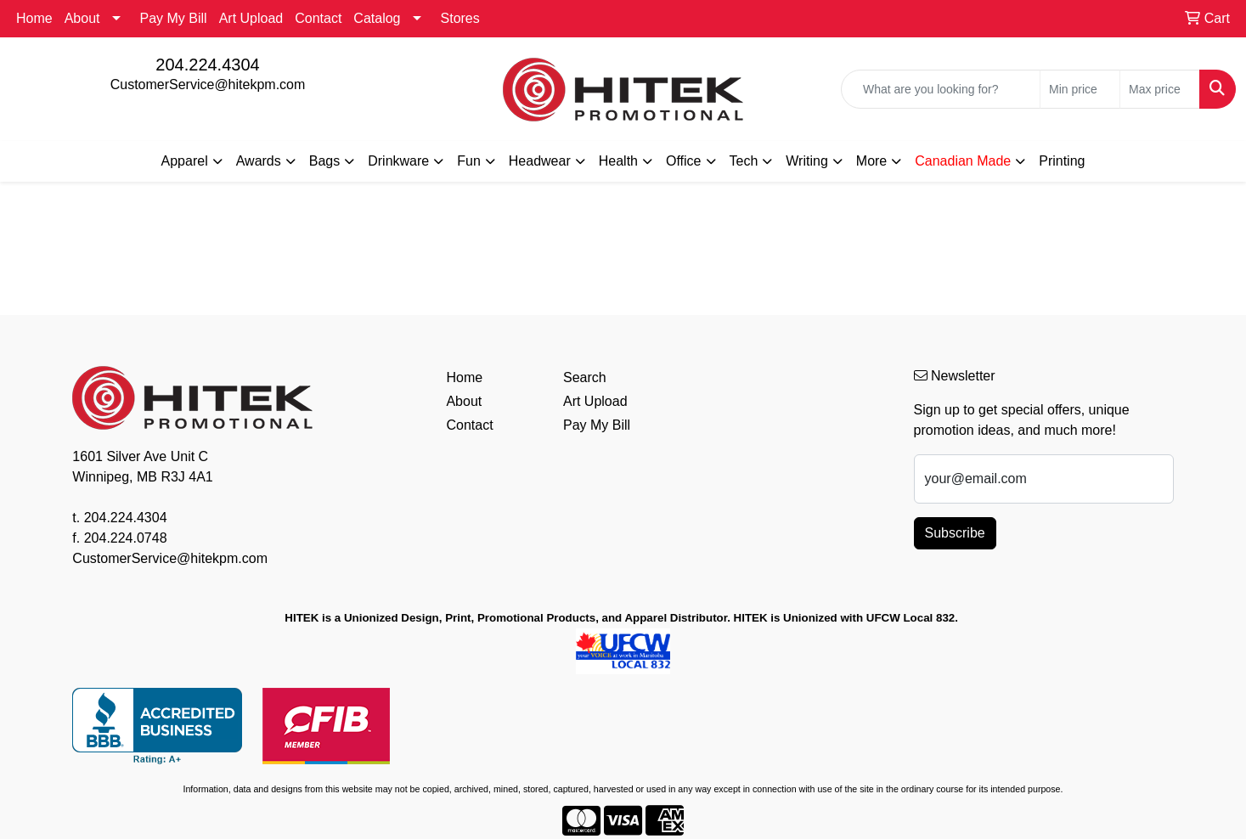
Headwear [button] (540, 161)
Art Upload (251, 18)
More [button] (871, 161)
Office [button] (684, 161)
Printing (1062, 161)
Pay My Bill (173, 18)
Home (34, 18)
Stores (460, 18)
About (82, 18)
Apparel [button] (184, 161)
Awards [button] (258, 161)
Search (584, 377)
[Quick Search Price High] (1159, 89)
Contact (318, 18)
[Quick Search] (940, 89)
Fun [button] (469, 161)
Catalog (376, 18)
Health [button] (618, 161)
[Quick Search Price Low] (1080, 89)
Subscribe (955, 533)
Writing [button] (807, 161)
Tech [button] (744, 161)
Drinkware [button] (398, 161)
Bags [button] (324, 161)
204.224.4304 (207, 64)
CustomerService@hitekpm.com (208, 84)
